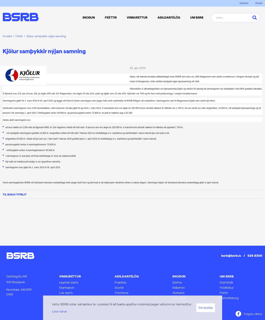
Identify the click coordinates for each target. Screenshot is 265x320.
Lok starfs (66, 293)
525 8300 (255, 255)
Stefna (177, 282)
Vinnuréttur (70, 276)
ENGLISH (244, 3)
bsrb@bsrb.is (231, 255)
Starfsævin (66, 287)
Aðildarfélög (127, 276)
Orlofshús (121, 293)
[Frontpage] (21, 18)
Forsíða (7, 36)
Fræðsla (120, 282)
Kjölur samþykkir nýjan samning (46, 36)
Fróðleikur (227, 287)
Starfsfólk (226, 282)
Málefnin (178, 287)
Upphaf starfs (68, 282)
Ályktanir (178, 293)
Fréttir (19, 36)
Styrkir (119, 287)
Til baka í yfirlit (15, 194)
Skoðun (179, 276)
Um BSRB (227, 276)
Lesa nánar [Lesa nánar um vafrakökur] (59, 311)
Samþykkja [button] (205, 307)
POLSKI (258, 3)
